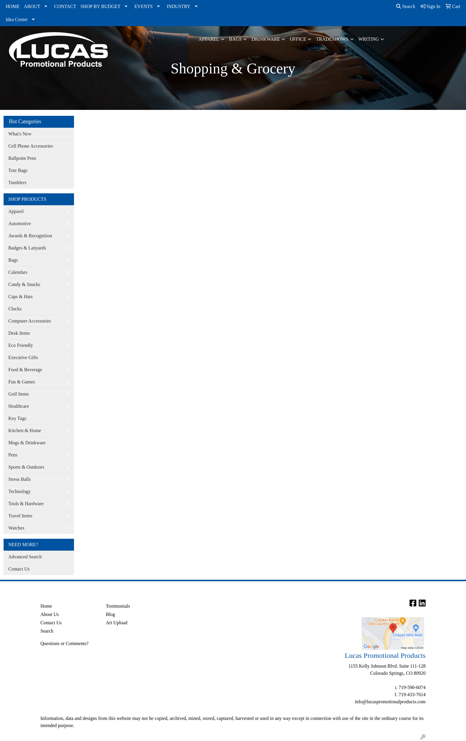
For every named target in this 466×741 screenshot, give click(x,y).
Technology (19, 491)
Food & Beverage (25, 369)
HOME (13, 6)
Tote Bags (17, 170)
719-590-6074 (412, 687)
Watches (16, 527)
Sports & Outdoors (26, 467)
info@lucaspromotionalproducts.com (390, 701)
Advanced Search (25, 556)
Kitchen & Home (24, 430)
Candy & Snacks (24, 284)
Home (46, 606)
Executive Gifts (23, 357)
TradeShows (332, 39)
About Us (49, 614)
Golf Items (18, 393)
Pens (12, 454)
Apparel (209, 39)
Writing (368, 39)
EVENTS (143, 6)
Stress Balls (19, 479)
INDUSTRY (179, 6)
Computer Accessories (29, 320)
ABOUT (32, 6)
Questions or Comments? (64, 643)
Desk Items (19, 333)
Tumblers (17, 182)
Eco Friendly (20, 345)
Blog (110, 614)
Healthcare (18, 406)
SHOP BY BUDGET (101, 6)
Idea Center (17, 19)
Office (298, 39)
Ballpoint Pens (22, 158)
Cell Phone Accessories (30, 145)
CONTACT (65, 6)
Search (405, 6)
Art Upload (116, 622)
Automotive (19, 223)
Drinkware (265, 39)
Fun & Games (21, 381)
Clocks (14, 308)
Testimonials (118, 606)
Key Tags (17, 418)
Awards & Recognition (30, 235)
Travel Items (20, 515)
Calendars (17, 272)
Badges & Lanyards (27, 247)
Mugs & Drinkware (26, 442)
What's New (20, 133)
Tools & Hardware (26, 503)
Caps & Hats (20, 296)
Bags (235, 39)
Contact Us (19, 568)
